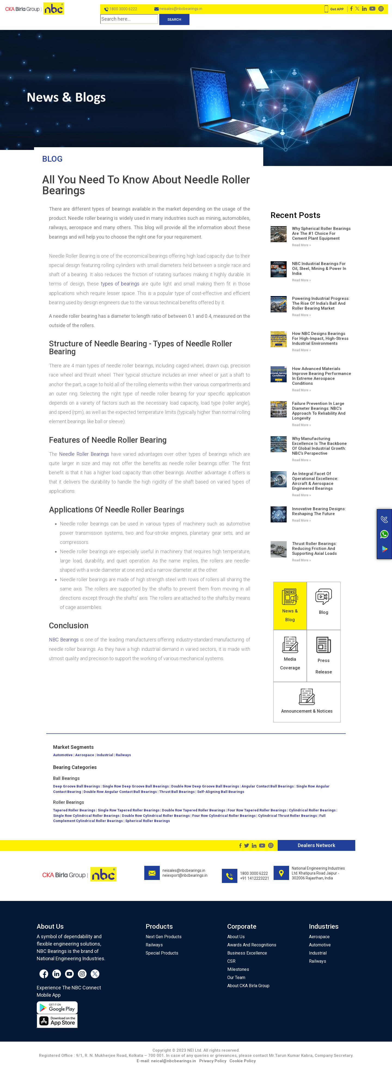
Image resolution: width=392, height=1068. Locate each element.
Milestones (238, 969)
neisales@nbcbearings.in (178, 9)
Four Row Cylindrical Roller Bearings (224, 816)
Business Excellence (247, 953)
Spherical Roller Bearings (147, 821)
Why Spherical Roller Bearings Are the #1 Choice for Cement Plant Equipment (321, 233)
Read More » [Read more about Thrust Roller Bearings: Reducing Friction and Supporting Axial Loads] (301, 560)
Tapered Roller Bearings (74, 810)
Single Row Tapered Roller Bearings (129, 810)
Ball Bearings (66, 778)
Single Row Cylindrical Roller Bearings (86, 816)
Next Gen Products (164, 936)
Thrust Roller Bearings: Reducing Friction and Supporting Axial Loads (314, 548)
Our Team (236, 977)
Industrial (105, 755)
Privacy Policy (212, 1060)
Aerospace (84, 755)
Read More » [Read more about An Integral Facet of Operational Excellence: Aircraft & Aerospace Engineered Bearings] (301, 495)
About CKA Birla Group (248, 985)
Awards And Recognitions (251, 944)
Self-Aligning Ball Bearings (220, 792)
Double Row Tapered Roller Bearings (193, 810)
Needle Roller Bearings (84, 454)
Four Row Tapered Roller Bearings (257, 810)
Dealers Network (316, 845)
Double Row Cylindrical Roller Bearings (156, 816)
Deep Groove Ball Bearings (76, 786)
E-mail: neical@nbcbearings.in (166, 1060)
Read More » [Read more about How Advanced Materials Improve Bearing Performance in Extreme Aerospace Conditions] (301, 390)
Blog (52, 159)
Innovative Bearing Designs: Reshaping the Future (319, 511)
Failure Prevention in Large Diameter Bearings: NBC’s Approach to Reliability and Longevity (318, 411)
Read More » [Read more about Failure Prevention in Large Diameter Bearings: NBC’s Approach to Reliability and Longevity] (301, 425)
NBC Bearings (64, 639)
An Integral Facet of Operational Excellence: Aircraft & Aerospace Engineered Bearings (315, 481)
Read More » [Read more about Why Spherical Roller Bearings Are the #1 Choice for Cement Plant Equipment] (301, 245)
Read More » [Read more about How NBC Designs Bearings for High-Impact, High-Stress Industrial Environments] (301, 350)
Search (174, 19)
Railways (123, 755)
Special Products (162, 953)
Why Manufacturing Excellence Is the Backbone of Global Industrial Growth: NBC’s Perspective (319, 446)
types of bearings (120, 284)
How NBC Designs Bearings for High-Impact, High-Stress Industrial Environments (320, 338)
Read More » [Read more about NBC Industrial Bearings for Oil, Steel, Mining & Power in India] (301, 280)
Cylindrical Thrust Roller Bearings (287, 816)
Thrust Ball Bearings (177, 792)
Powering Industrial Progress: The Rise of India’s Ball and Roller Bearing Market (321, 303)
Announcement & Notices (307, 711)
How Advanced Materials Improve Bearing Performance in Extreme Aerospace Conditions (321, 376)
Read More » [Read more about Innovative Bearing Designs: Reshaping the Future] (301, 520)
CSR (231, 961)
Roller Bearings (68, 802)
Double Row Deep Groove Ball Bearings (205, 786)
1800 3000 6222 (120, 9)
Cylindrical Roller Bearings (312, 810)
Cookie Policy (242, 1060)
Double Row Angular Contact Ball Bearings (120, 792)
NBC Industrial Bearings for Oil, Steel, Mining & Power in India (319, 268)
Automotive (63, 755)
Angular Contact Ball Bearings (267, 786)
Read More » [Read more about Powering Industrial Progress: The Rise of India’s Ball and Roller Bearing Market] (301, 315)
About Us (236, 936)
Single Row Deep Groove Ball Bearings (135, 786)
